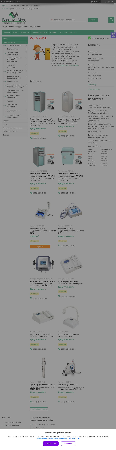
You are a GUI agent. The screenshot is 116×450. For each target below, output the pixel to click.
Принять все (51, 443)
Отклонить (68, 443)
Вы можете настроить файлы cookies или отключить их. (57, 438)
